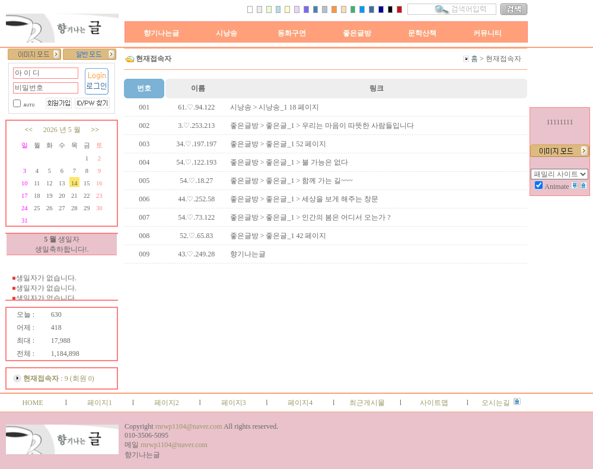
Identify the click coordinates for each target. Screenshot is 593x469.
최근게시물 (367, 403)
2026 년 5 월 (62, 130)
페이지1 (99, 403)
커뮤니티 (487, 33)
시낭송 (226, 33)
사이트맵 (434, 403)
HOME (32, 403)
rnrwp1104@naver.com (188, 426)
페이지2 (166, 403)
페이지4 (300, 403)
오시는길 (496, 403)
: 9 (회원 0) (58, 378)
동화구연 (292, 33)
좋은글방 (357, 33)
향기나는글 (161, 33)
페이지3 (233, 403)
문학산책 (422, 33)
